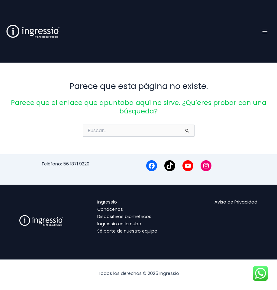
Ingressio (107, 202)
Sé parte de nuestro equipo (127, 231)
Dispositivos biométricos (124, 216)
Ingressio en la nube (119, 224)
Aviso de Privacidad (235, 202)
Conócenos (110, 209)
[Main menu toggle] (265, 31)
